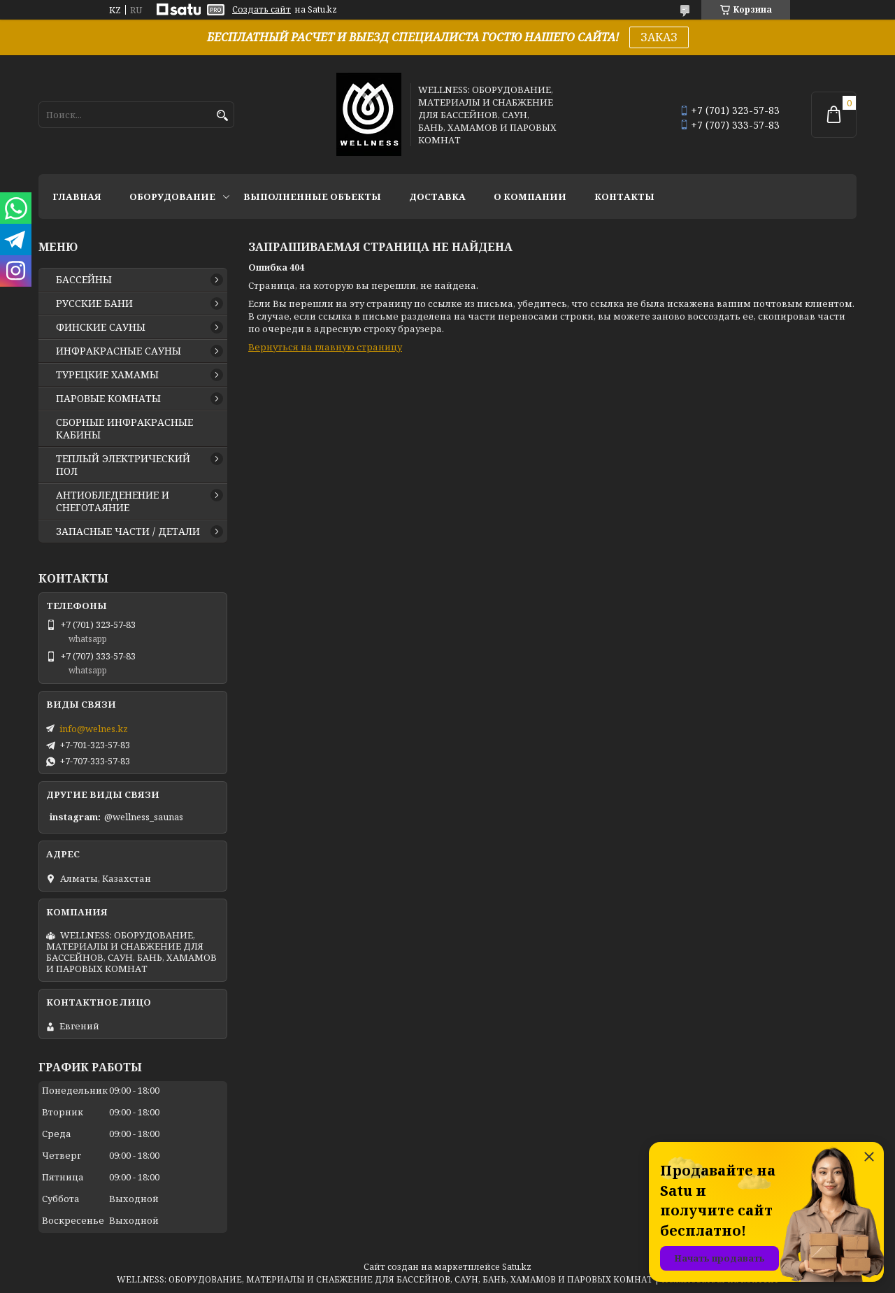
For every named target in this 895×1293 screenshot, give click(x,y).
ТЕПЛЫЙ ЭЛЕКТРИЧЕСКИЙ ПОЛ (123, 465)
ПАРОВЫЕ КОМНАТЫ (108, 398)
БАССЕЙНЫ (84, 279)
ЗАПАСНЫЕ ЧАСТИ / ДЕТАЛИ (128, 531)
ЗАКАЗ (659, 37)
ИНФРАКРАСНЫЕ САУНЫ (118, 351)
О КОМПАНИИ (530, 196)
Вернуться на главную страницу (325, 347)
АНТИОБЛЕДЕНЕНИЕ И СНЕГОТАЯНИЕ (112, 501)
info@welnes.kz (93, 728)
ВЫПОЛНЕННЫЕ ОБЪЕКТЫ (312, 196)
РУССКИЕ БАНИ (94, 303)
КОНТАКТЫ (624, 196)
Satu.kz (516, 1267)
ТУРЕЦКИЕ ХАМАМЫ (107, 375)
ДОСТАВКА (437, 196)
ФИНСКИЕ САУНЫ (100, 327)
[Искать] (222, 115)
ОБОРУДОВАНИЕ (172, 196)
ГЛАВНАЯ (76, 196)
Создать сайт (261, 10)
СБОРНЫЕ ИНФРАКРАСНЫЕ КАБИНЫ (124, 428)
